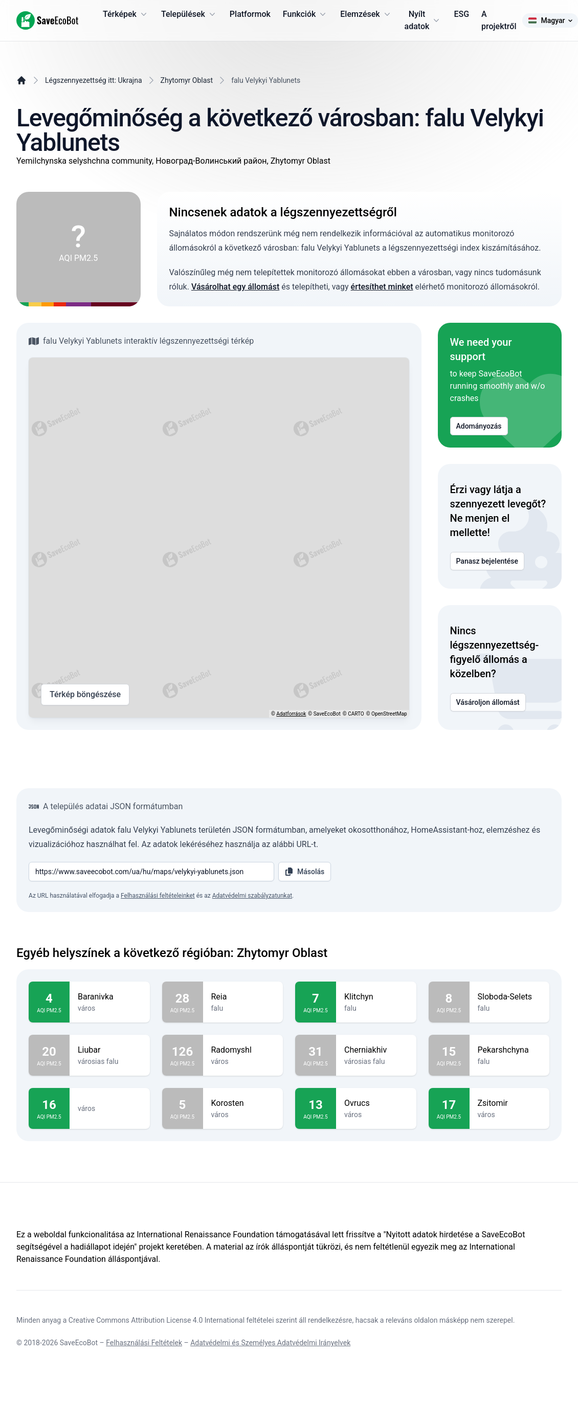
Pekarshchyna (510, 1050)
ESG (461, 14)
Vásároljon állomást (488, 702)
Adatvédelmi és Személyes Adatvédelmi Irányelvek (270, 1343)
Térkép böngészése (85, 694)
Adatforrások (291, 714)
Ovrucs (376, 1103)
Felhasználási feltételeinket (158, 895)
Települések (189, 14)
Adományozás (479, 426)
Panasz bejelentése (487, 561)
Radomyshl (243, 1050)
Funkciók (305, 14)
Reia (243, 997)
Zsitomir (510, 1103)
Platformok (250, 14)
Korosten (243, 1103)
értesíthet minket (382, 287)
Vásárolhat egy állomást (235, 287)
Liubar (110, 1050)
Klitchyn (376, 997)
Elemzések (366, 14)
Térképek (126, 14)
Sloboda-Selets (510, 997)
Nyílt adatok (423, 20)
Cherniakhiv (376, 1050)
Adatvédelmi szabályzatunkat (252, 895)
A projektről (498, 20)
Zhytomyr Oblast (187, 80)
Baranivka (110, 997)
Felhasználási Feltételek (144, 1343)
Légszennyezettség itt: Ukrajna (93, 80)
